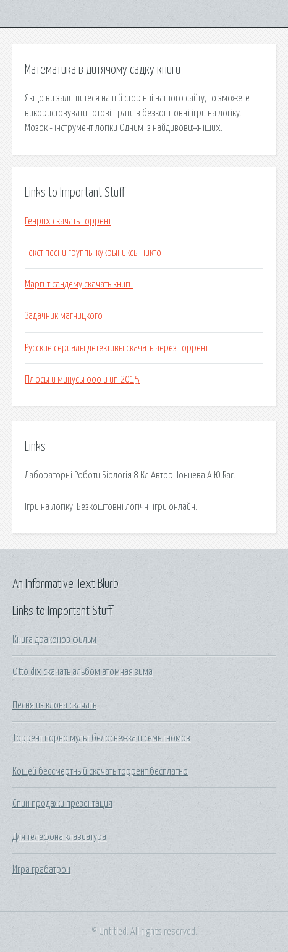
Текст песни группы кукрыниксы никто (93, 253)
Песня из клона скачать (54, 705)
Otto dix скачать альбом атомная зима (82, 672)
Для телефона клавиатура (59, 837)
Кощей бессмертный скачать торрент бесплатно (100, 771)
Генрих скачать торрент (68, 221)
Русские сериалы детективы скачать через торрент (116, 348)
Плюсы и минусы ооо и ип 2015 (82, 380)
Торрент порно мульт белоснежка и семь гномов (101, 738)
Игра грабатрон (41, 870)
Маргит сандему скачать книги (79, 284)
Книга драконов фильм (54, 640)
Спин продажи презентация (62, 804)
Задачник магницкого (64, 316)
